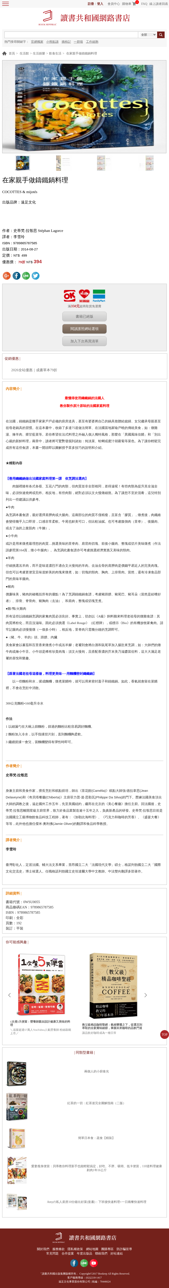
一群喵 (78, 41)
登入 (100, 4)
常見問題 (52, 1253)
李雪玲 (19, 237)
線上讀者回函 (158, 4)
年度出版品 (84, 1253)
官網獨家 (37, 41)
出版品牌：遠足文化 (19, 202)
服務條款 (58, 1249)
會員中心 (114, 4)
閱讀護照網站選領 (84, 329)
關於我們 (43, 1249)
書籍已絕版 (84, 316)
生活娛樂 (39, 53)
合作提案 (68, 1253)
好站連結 (116, 1253)
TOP (164, 1034)
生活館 (24, 53)
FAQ (144, 4)
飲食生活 (55, 53)
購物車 (126, 4)
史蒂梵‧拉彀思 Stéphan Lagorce (38, 231)
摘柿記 (66, 41)
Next (145, 995)
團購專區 (107, 1249)
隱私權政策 (75, 1249)
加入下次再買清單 (84, 341)
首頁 (12, 53)
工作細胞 (92, 41)
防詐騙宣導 (124, 1249)
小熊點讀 (52, 41)
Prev (9, 995)
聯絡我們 (101, 1253)
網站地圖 (92, 1249)
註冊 (91, 4)
